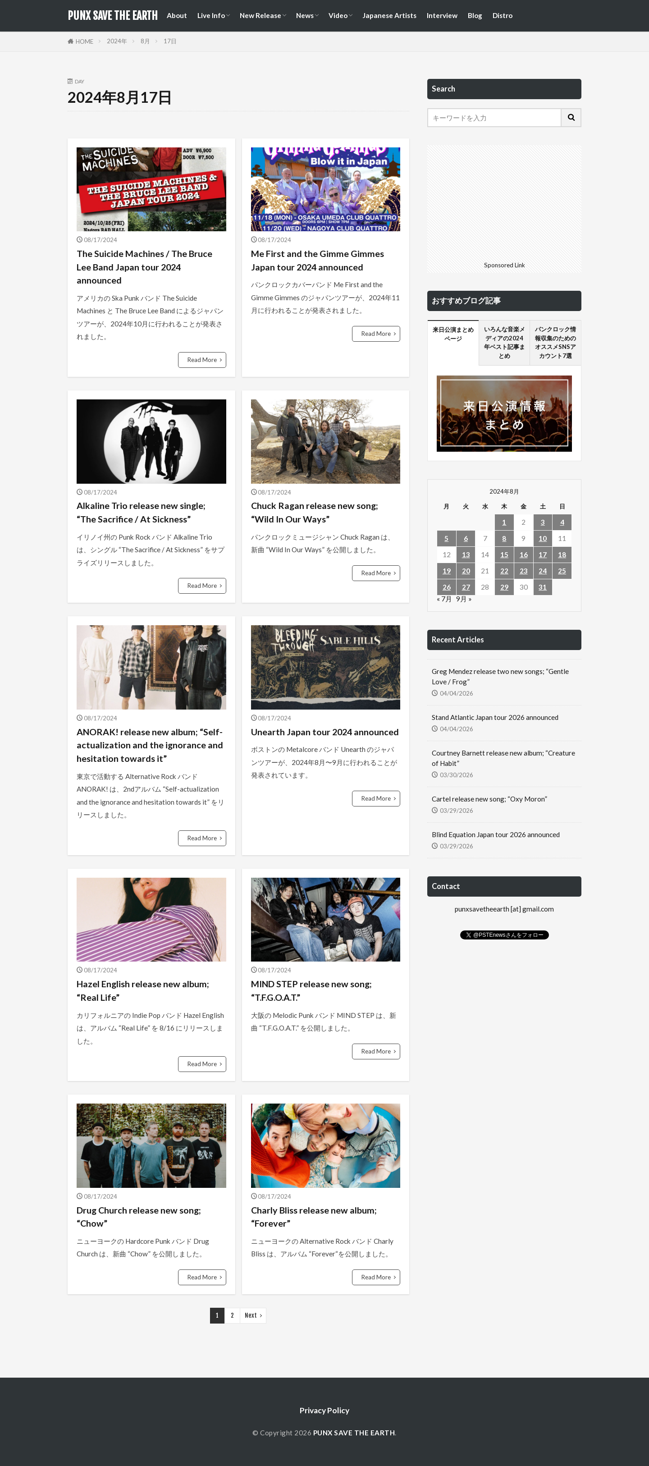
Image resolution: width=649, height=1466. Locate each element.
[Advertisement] (504, 201)
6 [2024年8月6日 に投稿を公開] (466, 538)
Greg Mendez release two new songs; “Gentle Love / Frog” (500, 676)
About (177, 15)
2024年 (117, 41)
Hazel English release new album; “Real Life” (143, 990)
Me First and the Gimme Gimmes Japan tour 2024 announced (317, 260)
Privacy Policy (324, 1410)
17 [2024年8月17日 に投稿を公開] (543, 554)
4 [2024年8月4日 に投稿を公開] (562, 522)
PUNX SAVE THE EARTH (113, 15)
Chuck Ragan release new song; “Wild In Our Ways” (314, 512)
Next (251, 1315)
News (305, 15)
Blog (475, 15)
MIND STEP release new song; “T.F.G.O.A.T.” (311, 990)
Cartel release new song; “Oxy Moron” (489, 799)
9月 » (464, 599)
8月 (145, 41)
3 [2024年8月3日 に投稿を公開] (543, 522)
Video (338, 15)
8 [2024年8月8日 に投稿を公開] (504, 538)
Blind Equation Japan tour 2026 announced (496, 834)
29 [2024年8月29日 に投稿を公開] (504, 587)
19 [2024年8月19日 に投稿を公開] (447, 571)
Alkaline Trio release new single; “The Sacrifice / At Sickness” (141, 512)
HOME (84, 41)
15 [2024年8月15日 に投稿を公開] (504, 554)
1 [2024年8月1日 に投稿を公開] (504, 522)
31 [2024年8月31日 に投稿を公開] (543, 587)
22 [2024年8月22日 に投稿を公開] (504, 571)
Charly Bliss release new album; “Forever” (314, 1217)
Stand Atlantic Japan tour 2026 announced (495, 717)
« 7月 (444, 599)
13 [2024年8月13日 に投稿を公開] (466, 554)
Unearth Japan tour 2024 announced (325, 731)
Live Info (211, 15)
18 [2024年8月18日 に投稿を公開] (562, 554)
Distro (502, 15)
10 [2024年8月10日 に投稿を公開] (543, 538)
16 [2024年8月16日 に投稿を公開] (524, 554)
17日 (170, 41)
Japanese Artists (389, 15)
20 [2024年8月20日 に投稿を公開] (466, 571)
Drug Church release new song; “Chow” (139, 1217)
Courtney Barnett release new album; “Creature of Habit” (503, 758)
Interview (442, 15)
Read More (202, 359)
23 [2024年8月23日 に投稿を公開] (524, 571)
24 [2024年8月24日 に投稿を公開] (543, 571)
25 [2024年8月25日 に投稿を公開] (562, 571)
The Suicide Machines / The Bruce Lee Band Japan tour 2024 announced (144, 266)
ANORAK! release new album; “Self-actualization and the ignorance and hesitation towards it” (150, 745)
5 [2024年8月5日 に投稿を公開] (446, 538)
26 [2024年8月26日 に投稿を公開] (447, 587)
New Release (260, 15)
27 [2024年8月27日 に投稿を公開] (466, 587)
